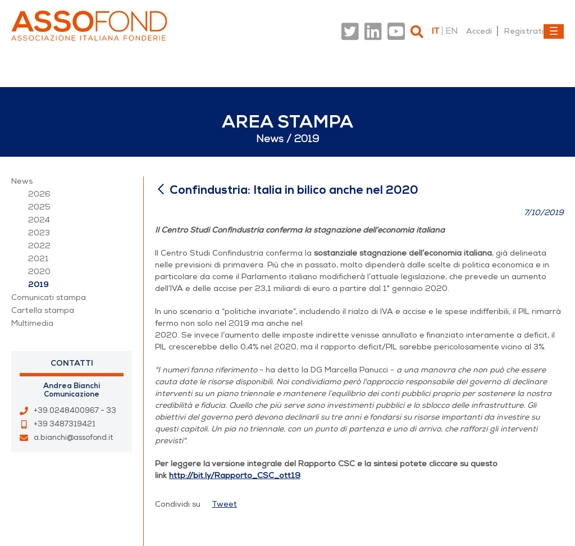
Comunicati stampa (48, 297)
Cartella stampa (42, 310)
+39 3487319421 (64, 424)
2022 (39, 246)
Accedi (479, 31)
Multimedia (32, 323)
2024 (39, 220)
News (22, 181)
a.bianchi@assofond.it (73, 437)
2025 (39, 207)
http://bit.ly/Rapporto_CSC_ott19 (234, 475)
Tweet (224, 504)
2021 (38, 258)
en (451, 30)
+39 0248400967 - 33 (75, 410)
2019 (38, 284)
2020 (39, 271)
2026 (39, 194)
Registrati (524, 31)
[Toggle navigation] (554, 31)
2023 (39, 233)
